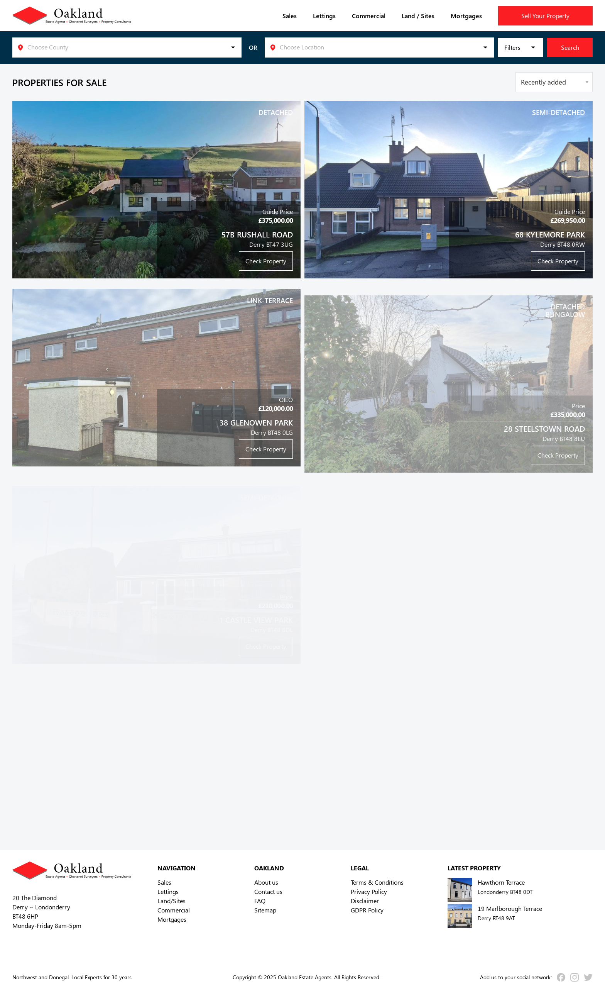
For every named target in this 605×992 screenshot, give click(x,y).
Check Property (265, 261)
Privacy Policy (369, 891)
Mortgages (466, 16)
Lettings (324, 16)
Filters (512, 47)
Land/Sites (171, 901)
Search (570, 47)
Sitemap (265, 910)
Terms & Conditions (377, 882)
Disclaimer (365, 901)
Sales (289, 16)
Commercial (368, 16)
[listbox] (127, 47)
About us (266, 882)
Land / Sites (418, 16)
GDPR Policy (367, 910)
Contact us (268, 891)
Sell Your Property (545, 16)
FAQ (259, 901)
